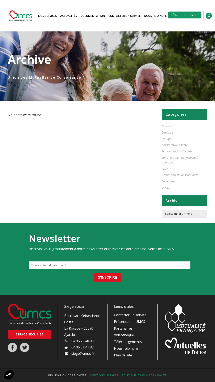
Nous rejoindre (126, 348)
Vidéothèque (124, 335)
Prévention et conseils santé (180, 175)
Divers (166, 188)
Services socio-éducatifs (177, 151)
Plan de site (123, 355)
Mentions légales (104, 375)
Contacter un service (130, 315)
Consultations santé (175, 145)
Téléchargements (128, 341)
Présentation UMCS (129, 321)
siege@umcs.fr (82, 353)
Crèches (167, 126)
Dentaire (167, 132)
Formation (169, 181)
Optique (167, 139)
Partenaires (123, 328)
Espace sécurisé (29, 334)
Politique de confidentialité (144, 375)
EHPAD (166, 169)
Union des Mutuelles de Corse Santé (44, 77)
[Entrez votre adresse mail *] (109, 265)
